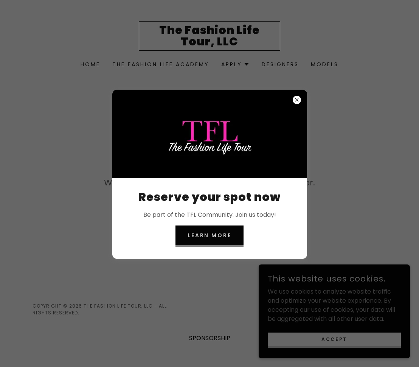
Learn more (210, 235)
